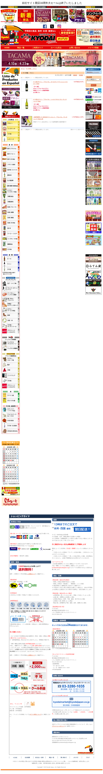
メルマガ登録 (93, 48)
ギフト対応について (35, 714)
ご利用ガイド (37, 48)
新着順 (81, 75)
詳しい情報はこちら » (10, 107)
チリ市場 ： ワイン (31, 68)
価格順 (75, 75)
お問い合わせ (74, 48)
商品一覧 (20, 48)
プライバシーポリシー (58, 726)
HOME (7, 48)
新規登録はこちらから (93, 72)
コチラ (32, 545)
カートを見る (56, 48)
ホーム (23, 68)
